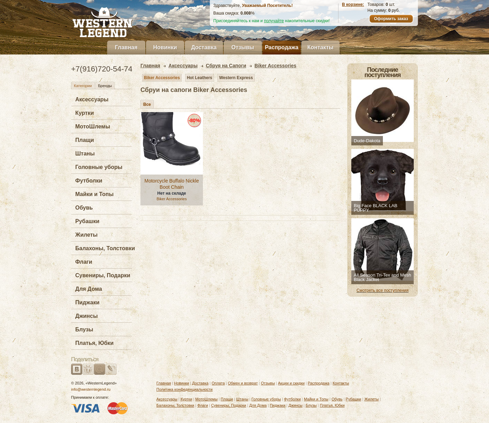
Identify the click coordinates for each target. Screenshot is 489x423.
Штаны (85, 153)
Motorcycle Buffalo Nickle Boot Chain (172, 184)
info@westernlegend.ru (90, 389)
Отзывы (242, 47)
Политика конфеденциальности (184, 389)
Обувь (84, 208)
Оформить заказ (391, 18)
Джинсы (86, 316)
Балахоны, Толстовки (105, 248)
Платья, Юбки (94, 343)
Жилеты (86, 235)
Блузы (84, 329)
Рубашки (87, 221)
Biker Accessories (162, 77)
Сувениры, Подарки (102, 275)
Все (147, 104)
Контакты (320, 47)
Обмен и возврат (243, 383)
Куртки (84, 113)
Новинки (165, 47)
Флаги (83, 262)
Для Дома (88, 289)
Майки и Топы (94, 194)
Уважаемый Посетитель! (267, 5)
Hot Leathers (199, 77)
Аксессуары (92, 99)
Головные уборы (98, 167)
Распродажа (282, 47)
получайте (274, 20)
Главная (126, 47)
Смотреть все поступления (383, 290)
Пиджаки (87, 302)
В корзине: (353, 4)
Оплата (218, 383)
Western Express (236, 77)
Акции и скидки (291, 383)
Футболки (88, 181)
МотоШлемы (92, 126)
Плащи (84, 140)
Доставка (204, 47)
